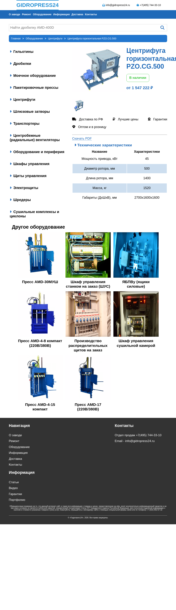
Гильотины (21, 52)
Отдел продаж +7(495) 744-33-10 (138, 435)
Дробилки (20, 64)
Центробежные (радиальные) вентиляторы (35, 137)
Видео (13, 488)
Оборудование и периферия (37, 152)
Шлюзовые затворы (30, 112)
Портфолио (17, 500)
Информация (61, 14)
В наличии (137, 78)
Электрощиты (24, 188)
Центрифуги (22, 100)
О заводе (14, 14)
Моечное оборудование (33, 76)
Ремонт (26, 14)
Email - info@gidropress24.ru (134, 441)
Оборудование (42, 14)
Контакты (91, 14)
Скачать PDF (82, 138)
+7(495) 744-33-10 (150, 5)
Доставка (77, 14)
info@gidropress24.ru (118, 5)
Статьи (14, 482)
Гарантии (15, 494)
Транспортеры (24, 123)
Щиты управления (28, 176)
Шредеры (20, 200)
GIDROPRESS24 (37, 5)
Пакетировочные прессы (34, 88)
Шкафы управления (30, 164)
